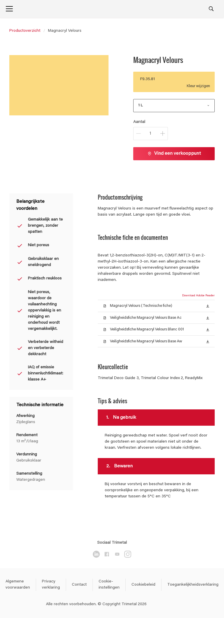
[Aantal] (150, 133)
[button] (207, 305)
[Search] (211, 8)
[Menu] (9, 9)
